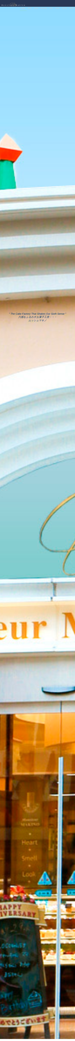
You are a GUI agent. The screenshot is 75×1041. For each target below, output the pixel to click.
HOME (23, 8)
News (29, 8)
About (36, 8)
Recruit (64, 8)
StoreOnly (44, 8)
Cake (51, 8)
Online (57, 8)
